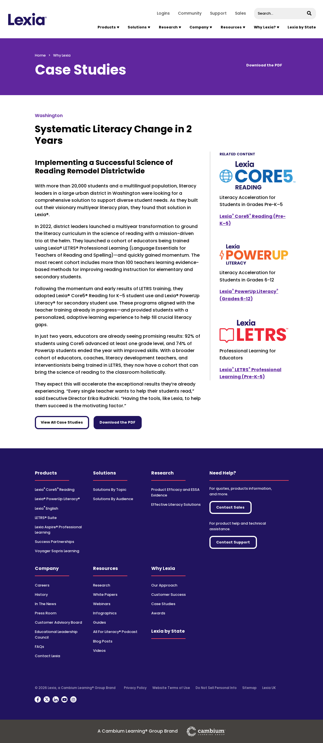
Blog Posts (102, 641)
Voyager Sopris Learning (57, 551)
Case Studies (163, 603)
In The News (45, 603)
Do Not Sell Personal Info (216, 688)
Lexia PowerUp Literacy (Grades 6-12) (249, 295)
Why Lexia (163, 568)
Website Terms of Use (171, 688)
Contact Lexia (47, 656)
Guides (99, 622)
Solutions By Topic (110, 489)
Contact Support (233, 542)
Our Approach (164, 585)
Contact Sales (230, 507)
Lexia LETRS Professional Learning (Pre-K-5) (250, 373)
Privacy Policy (135, 688)
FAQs (39, 646)
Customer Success (168, 594)
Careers (42, 585)
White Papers (105, 594)
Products (46, 473)
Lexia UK (269, 688)
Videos (99, 650)
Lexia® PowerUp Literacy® (57, 498)
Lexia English (46, 508)
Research (162, 473)
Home (40, 55)
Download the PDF (264, 65)
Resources (105, 568)
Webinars (101, 603)
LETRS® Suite (46, 517)
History (41, 594)
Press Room (46, 613)
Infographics (105, 613)
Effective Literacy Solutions (176, 504)
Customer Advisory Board (58, 622)
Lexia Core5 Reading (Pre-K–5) (253, 220)
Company (47, 568)
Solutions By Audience (113, 498)
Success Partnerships (54, 541)
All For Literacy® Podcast (115, 631)
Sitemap (249, 688)
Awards (158, 613)
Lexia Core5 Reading (54, 489)
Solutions (104, 473)
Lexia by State (302, 27)
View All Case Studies (62, 422)
